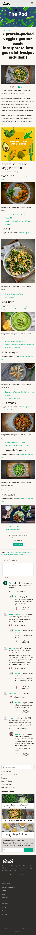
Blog (3, 894)
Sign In (4, 907)
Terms (4, 918)
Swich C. (18, 597)
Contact (5, 897)
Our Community (6, 784)
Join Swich (18, 544)
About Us (5, 891)
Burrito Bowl (9, 297)
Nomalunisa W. (14, 614)
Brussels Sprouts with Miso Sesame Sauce (16, 490)
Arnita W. (12, 693)
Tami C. (12, 583)
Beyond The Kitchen (8, 787)
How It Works (6, 884)
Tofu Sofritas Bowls (12, 526)
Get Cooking (6, 911)
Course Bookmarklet (8, 887)
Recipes (4, 778)
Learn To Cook (6, 781)
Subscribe (28, 850)
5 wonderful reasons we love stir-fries (18, 820)
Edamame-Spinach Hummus (15, 341)
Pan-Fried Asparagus (12, 398)
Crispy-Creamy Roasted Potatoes (17, 446)
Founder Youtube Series (9, 775)
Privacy (4, 914)
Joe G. (17, 734)
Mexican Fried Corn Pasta (14, 294)
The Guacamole (12, 530)
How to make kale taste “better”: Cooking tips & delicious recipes (15, 806)
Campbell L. (13, 718)
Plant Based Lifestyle (14, 552)
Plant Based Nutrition (15, 555)
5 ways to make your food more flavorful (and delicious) (15, 835)
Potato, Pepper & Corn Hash (15, 442)
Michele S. (13, 648)
